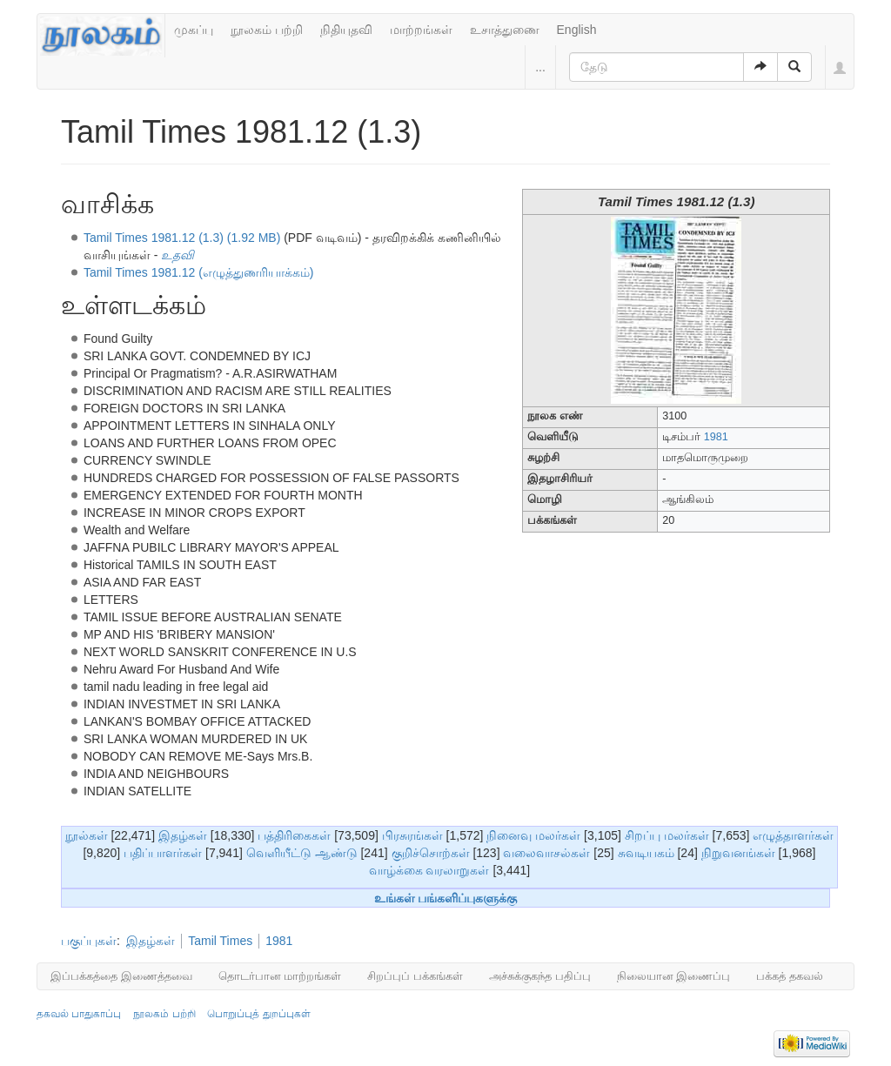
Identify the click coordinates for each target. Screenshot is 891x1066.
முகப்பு (193, 30)
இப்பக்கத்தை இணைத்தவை (121, 975)
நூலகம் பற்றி (267, 30)
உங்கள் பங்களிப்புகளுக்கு (446, 898)
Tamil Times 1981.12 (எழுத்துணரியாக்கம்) (199, 272)
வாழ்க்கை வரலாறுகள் (429, 870)
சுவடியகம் (646, 853)
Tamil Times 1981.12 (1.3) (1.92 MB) (182, 238)
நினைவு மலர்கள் (533, 835)
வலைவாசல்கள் (546, 853)
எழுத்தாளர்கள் (793, 835)
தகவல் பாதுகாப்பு (79, 1014)
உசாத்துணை (504, 30)
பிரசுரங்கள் (412, 835)
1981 (716, 437)
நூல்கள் (86, 835)
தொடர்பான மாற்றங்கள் (280, 975)
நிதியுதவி (346, 30)
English (577, 30)
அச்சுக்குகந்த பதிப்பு (540, 975)
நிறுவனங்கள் (738, 853)
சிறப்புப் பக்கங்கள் (415, 975)
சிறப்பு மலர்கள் (667, 835)
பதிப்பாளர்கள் (163, 853)
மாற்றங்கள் (421, 30)
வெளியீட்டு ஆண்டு (302, 853)
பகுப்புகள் (89, 941)
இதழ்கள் (182, 835)
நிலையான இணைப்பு (674, 975)
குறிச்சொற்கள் (431, 853)
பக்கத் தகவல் (789, 975)
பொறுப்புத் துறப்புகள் (258, 1014)
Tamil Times (220, 941)
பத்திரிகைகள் (294, 835)
